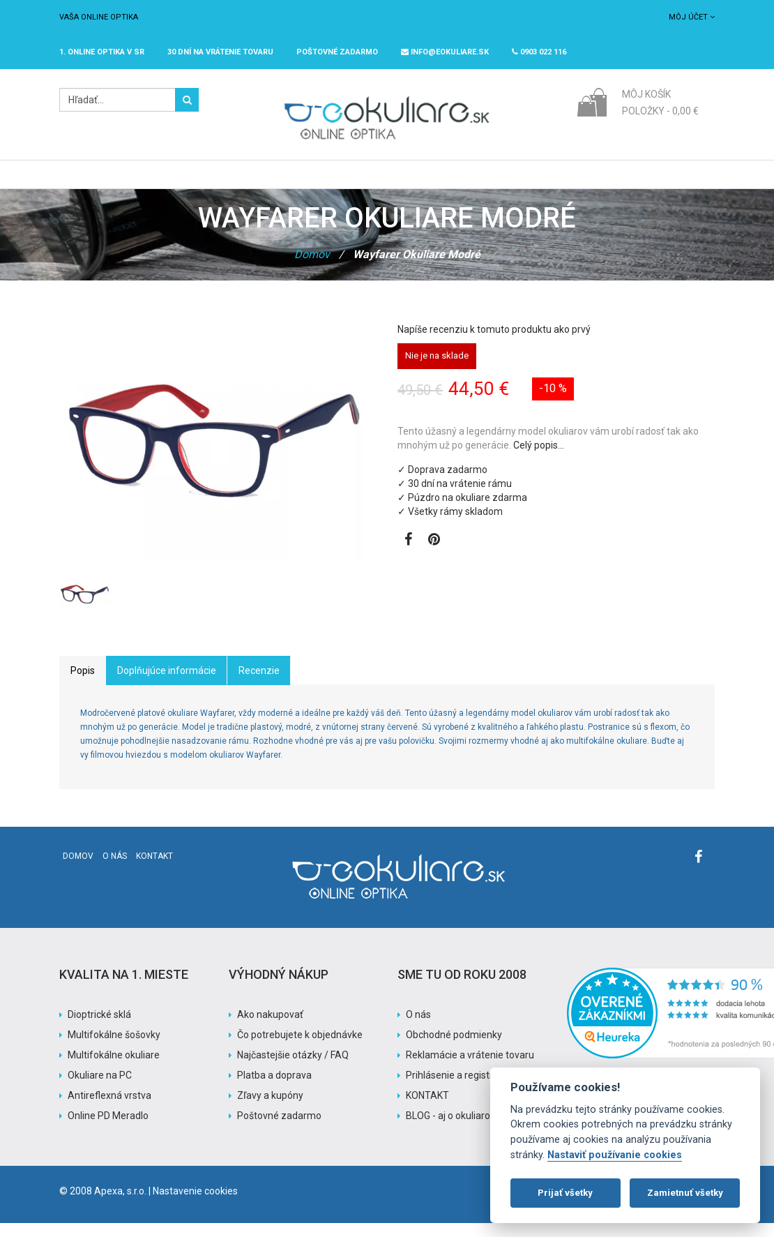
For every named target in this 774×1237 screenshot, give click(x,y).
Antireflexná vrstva (109, 1109)
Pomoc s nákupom (547, 181)
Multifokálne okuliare (114, 1068)
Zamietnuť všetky (685, 1192)
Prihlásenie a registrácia (458, 1089)
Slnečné (281, 181)
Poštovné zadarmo (279, 1129)
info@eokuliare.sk (445, 52)
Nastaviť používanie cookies (614, 1155)
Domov (312, 268)
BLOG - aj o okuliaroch (453, 1129)
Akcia (462, 181)
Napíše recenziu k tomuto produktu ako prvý (494, 343)
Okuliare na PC (100, 1089)
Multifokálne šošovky (114, 1048)
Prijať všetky (565, 1192)
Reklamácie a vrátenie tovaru (470, 1068)
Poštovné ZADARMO (337, 52)
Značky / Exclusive (375, 181)
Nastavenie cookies (195, 1204)
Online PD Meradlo (108, 1129)
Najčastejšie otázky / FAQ (293, 1068)
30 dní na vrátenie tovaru (220, 52)
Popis (82, 684)
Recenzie (259, 684)
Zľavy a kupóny (270, 1109)
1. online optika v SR (101, 52)
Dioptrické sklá (99, 1028)
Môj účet (692, 17)
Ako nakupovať (270, 1028)
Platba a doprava (274, 1089)
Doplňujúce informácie (166, 684)
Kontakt (154, 870)
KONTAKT (427, 1109)
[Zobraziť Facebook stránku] (408, 554)
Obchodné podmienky (454, 1048)
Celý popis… (538, 459)
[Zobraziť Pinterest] (434, 554)
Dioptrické (209, 181)
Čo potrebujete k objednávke (300, 1048)
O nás (115, 870)
